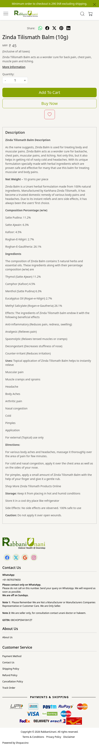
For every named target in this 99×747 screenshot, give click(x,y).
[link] (82, 13)
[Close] (94, 4)
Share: (31, 28)
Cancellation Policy (12, 681)
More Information (13, 67)
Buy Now (49, 103)
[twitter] (54, 28)
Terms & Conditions (33, 737)
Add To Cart (49, 92)
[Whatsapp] (40, 28)
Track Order (8, 687)
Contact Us (8, 662)
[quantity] (15, 80)
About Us (7, 637)
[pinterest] (61, 28)
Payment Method (11, 656)
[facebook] (47, 28)
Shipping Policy (10, 668)
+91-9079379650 (11, 579)
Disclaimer (69, 737)
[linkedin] (68, 28)
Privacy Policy (53, 737)
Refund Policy (9, 675)
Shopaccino (22, 742)
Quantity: (8, 74)
